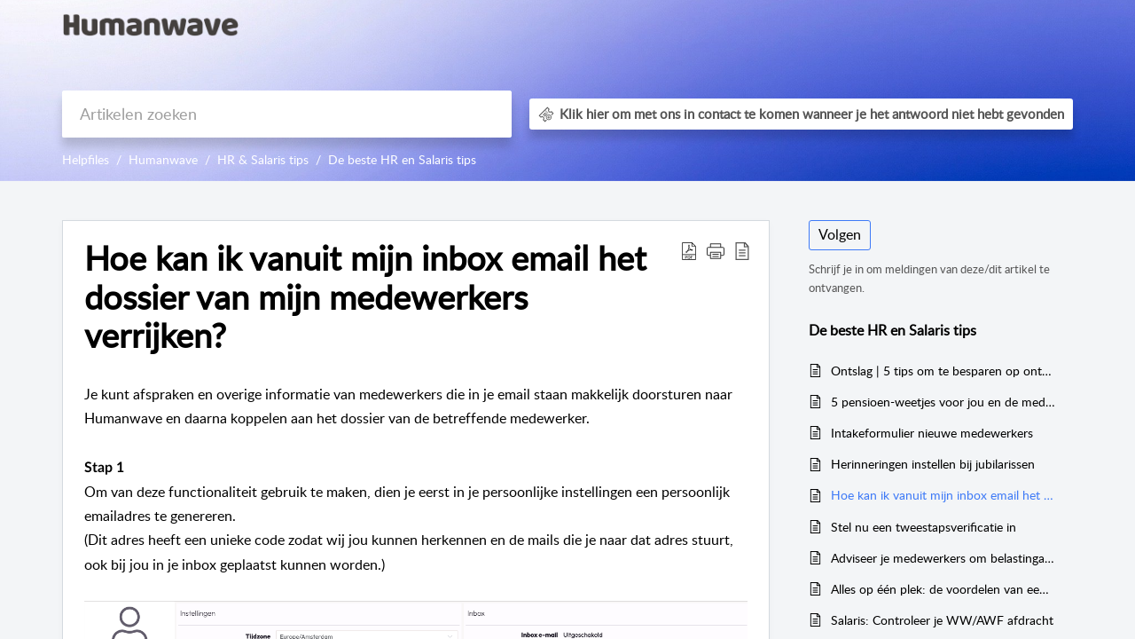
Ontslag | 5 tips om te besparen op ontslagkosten (943, 370)
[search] (287, 114)
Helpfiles (85, 159)
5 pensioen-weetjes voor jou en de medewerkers (943, 401)
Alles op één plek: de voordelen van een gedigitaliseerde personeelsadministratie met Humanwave (943, 588)
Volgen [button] (839, 234)
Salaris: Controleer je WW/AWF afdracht (942, 619)
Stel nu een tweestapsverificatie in (923, 526)
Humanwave (163, 159)
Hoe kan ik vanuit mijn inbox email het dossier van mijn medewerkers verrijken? (943, 494)
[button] (689, 250)
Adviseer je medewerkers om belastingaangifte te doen (943, 557)
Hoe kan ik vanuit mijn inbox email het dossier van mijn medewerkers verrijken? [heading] (365, 297)
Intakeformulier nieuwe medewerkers (932, 432)
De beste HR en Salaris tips (402, 159)
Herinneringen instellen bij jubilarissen (933, 463)
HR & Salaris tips (263, 159)
